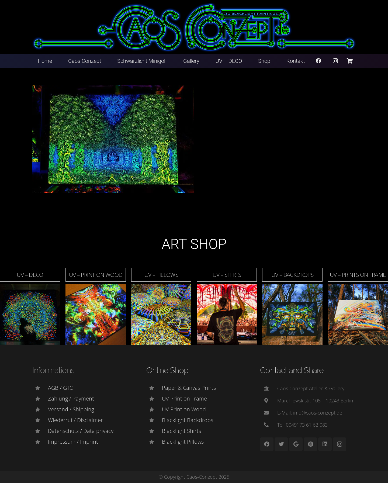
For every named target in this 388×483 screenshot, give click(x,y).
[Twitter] (281, 444)
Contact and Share (291, 370)
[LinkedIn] (325, 444)
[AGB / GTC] (40, 387)
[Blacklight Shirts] (154, 431)
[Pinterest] (310, 444)
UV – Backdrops (292, 274)
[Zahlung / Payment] (40, 398)
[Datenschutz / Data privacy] (40, 431)
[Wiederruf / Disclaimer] (40, 420)
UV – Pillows (161, 274)
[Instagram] (335, 61)
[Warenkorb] (350, 61)
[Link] (194, 27)
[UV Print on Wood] (154, 409)
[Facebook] (318, 61)
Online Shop (167, 370)
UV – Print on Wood (96, 274)
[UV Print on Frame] (154, 398)
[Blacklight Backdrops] (154, 420)
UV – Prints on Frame (358, 274)
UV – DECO (30, 274)
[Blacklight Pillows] (154, 441)
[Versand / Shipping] (40, 409)
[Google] (296, 444)
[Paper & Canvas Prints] (154, 387)
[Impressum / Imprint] (40, 441)
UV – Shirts (227, 274)
